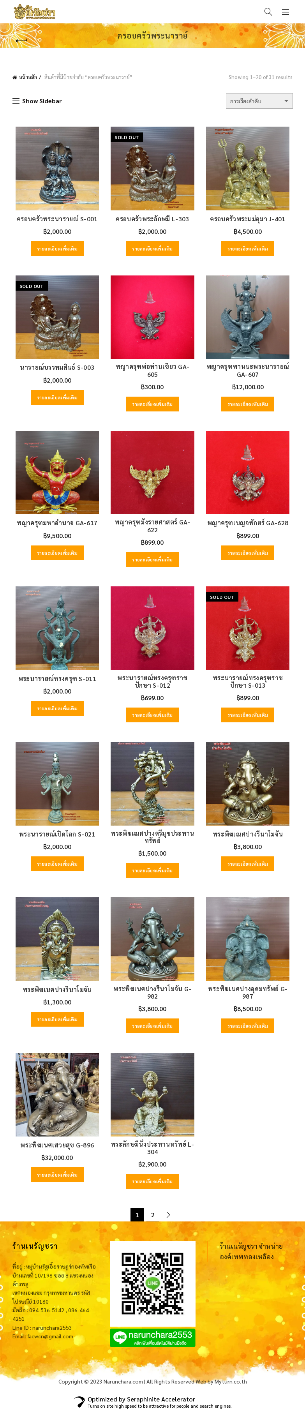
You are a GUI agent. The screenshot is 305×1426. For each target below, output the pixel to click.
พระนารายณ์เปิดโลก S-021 (55, 844)
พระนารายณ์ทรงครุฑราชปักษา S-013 (250, 689)
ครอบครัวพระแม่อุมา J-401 (249, 220)
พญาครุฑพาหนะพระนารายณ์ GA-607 (250, 374)
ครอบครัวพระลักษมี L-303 (152, 220)
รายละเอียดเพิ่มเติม (55, 250)
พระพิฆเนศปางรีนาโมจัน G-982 (152, 1004)
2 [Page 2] (153, 1229)
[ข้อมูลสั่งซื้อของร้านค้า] (259, 101)
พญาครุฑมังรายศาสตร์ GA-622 (152, 532)
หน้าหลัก (28, 77)
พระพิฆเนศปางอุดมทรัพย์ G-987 (249, 1004)
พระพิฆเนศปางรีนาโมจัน (55, 1002)
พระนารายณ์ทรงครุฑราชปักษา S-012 (152, 689)
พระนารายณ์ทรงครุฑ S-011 (55, 686)
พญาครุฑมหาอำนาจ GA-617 (55, 529)
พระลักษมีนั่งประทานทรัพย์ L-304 (152, 1162)
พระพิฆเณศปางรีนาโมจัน (250, 844)
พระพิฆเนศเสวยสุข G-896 (55, 1159)
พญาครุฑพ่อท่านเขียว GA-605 (152, 371)
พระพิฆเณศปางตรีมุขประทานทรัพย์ (152, 847)
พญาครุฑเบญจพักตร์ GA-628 (249, 529)
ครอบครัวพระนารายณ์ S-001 (55, 220)
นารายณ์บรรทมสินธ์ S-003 (55, 371)
